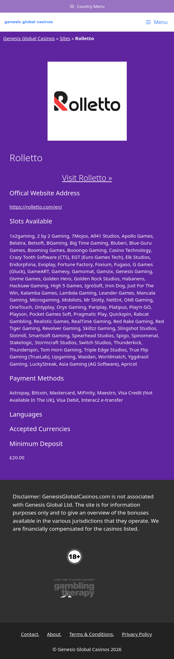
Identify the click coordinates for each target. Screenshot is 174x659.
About (54, 634)
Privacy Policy (137, 634)
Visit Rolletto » (87, 177)
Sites (65, 38)
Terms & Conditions (91, 634)
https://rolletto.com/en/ (36, 207)
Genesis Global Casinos (29, 38)
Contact (29, 634)
